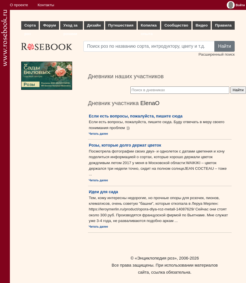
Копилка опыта (149, 26)
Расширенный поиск (216, 54)
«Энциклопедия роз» (156, 258)
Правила (223, 25)
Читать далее (98, 133)
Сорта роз (30, 26)
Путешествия (120, 25)
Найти (224, 46)
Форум (49, 25)
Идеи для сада (103, 192)
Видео (202, 25)
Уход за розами (70, 26)
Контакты (46, 5)
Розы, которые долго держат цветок (125, 145)
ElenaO (149, 103)
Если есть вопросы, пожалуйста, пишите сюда (135, 116)
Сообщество (176, 25)
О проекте (19, 5)
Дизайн (94, 25)
